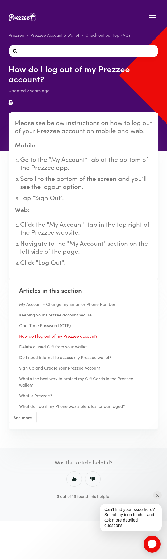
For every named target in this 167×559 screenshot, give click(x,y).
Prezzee (16, 35)
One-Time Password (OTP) (45, 325)
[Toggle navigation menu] (152, 17)
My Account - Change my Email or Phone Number (67, 304)
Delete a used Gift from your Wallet (53, 346)
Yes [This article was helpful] (74, 479)
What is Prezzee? (35, 395)
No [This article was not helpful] (93, 479)
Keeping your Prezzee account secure (55, 314)
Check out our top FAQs (108, 35)
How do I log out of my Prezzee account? (58, 336)
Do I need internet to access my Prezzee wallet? (65, 357)
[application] (152, 544)
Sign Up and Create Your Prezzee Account (59, 368)
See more (23, 417)
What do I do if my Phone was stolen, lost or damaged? (72, 406)
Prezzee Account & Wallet (54, 35)
